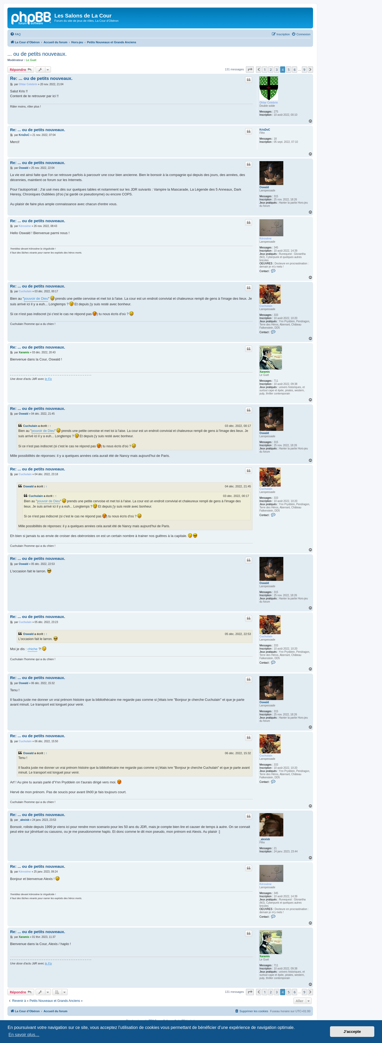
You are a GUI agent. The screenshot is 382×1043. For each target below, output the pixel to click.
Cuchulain (265, 305)
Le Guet (31, 60)
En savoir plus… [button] (24, 1034)
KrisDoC (264, 129)
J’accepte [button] (352, 1031)
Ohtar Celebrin (268, 102)
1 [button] (265, 69)
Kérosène (265, 238)
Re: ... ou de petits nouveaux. (41, 78)
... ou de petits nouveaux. (37, 54)
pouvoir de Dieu (36, 299)
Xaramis (264, 371)
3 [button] (276, 69)
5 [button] (288, 69)
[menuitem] (15, 34)
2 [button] (271, 69)
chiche (33, 649)
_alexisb (264, 839)
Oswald (264, 187)
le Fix (48, 378)
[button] (250, 69)
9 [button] (304, 69)
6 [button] (295, 69)
